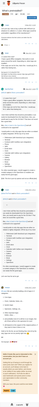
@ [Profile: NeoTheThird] (6, 193)
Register (6, 390)
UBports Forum (18, 3)
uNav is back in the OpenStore (15, 125)
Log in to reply (32, 17)
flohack (7, 287)
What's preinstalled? (17, 92)
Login (13, 390)
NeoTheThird (9, 89)
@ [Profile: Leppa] (4, 291)
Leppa (7, 25)
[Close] (35, 354)
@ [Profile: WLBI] (3, 92)
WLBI (6, 53)
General (5, 14)
